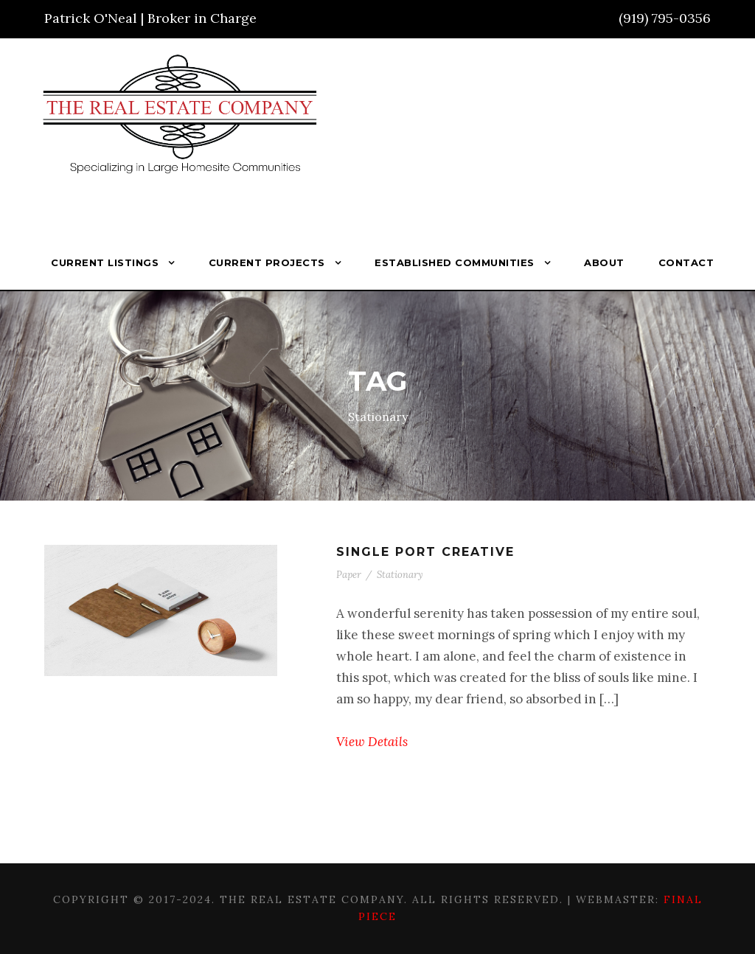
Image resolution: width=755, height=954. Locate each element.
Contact (686, 262)
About (604, 262)
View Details (372, 742)
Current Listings (105, 262)
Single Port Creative (425, 552)
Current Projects (267, 262)
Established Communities (455, 262)
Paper (348, 574)
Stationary (400, 574)
